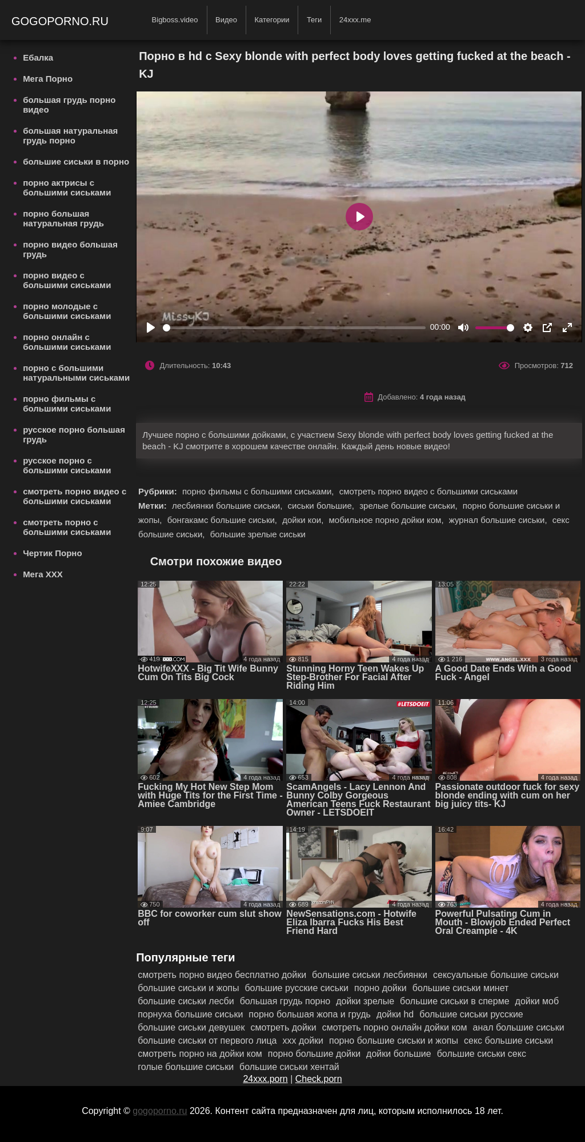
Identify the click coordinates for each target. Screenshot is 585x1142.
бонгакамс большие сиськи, (223, 520)
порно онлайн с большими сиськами (67, 342)
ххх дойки (302, 1040)
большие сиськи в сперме (454, 1001)
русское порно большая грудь (74, 434)
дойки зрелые (365, 1001)
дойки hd (395, 1014)
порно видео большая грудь (70, 249)
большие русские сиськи (296, 988)
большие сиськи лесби (186, 1001)
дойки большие (398, 1054)
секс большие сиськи (508, 1040)
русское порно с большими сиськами (67, 465)
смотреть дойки (283, 1027)
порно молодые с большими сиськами (67, 311)
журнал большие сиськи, (499, 520)
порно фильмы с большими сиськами (67, 403)
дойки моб (537, 1001)
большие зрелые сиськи (258, 534)
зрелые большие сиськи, (409, 505)
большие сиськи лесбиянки (369, 975)
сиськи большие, (322, 505)
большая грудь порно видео (69, 104)
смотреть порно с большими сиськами (67, 527)
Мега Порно (48, 78)
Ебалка (38, 57)
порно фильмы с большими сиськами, (259, 491)
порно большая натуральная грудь (63, 218)
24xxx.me (355, 19)
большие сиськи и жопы (188, 988)
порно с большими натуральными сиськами (76, 372)
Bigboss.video (175, 19)
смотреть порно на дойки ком (200, 1054)
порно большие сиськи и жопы (393, 1040)
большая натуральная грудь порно (70, 135)
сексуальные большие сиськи (496, 975)
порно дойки (380, 988)
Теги (314, 19)
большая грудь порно (285, 1001)
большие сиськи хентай (289, 1067)
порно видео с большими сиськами (67, 280)
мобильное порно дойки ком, (387, 520)
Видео (226, 19)
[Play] (151, 327)
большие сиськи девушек (191, 1027)
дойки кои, (304, 520)
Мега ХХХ (43, 574)
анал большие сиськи (518, 1027)
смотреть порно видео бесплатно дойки (222, 975)
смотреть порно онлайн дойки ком (394, 1027)
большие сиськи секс (481, 1054)
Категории (271, 19)
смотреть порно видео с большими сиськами (74, 496)
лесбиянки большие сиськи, (228, 505)
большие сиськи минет (460, 988)
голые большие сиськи (186, 1067)
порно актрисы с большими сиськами (67, 187)
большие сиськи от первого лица (207, 1040)
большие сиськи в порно (76, 161)
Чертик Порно (52, 553)
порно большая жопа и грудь (310, 1014)
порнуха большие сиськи (190, 1014)
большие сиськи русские (471, 1014)
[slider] (294, 327)
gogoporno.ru (61, 21)
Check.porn (318, 1079)
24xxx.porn (265, 1079)
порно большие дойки (314, 1054)
